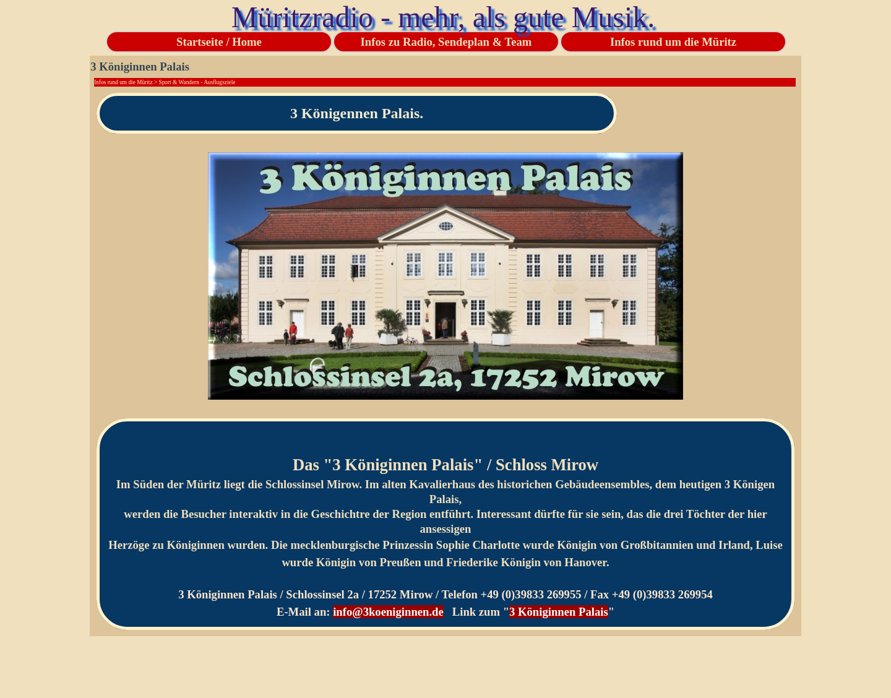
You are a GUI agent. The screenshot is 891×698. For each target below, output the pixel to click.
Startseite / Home (219, 41)
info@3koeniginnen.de (388, 611)
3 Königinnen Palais (558, 611)
